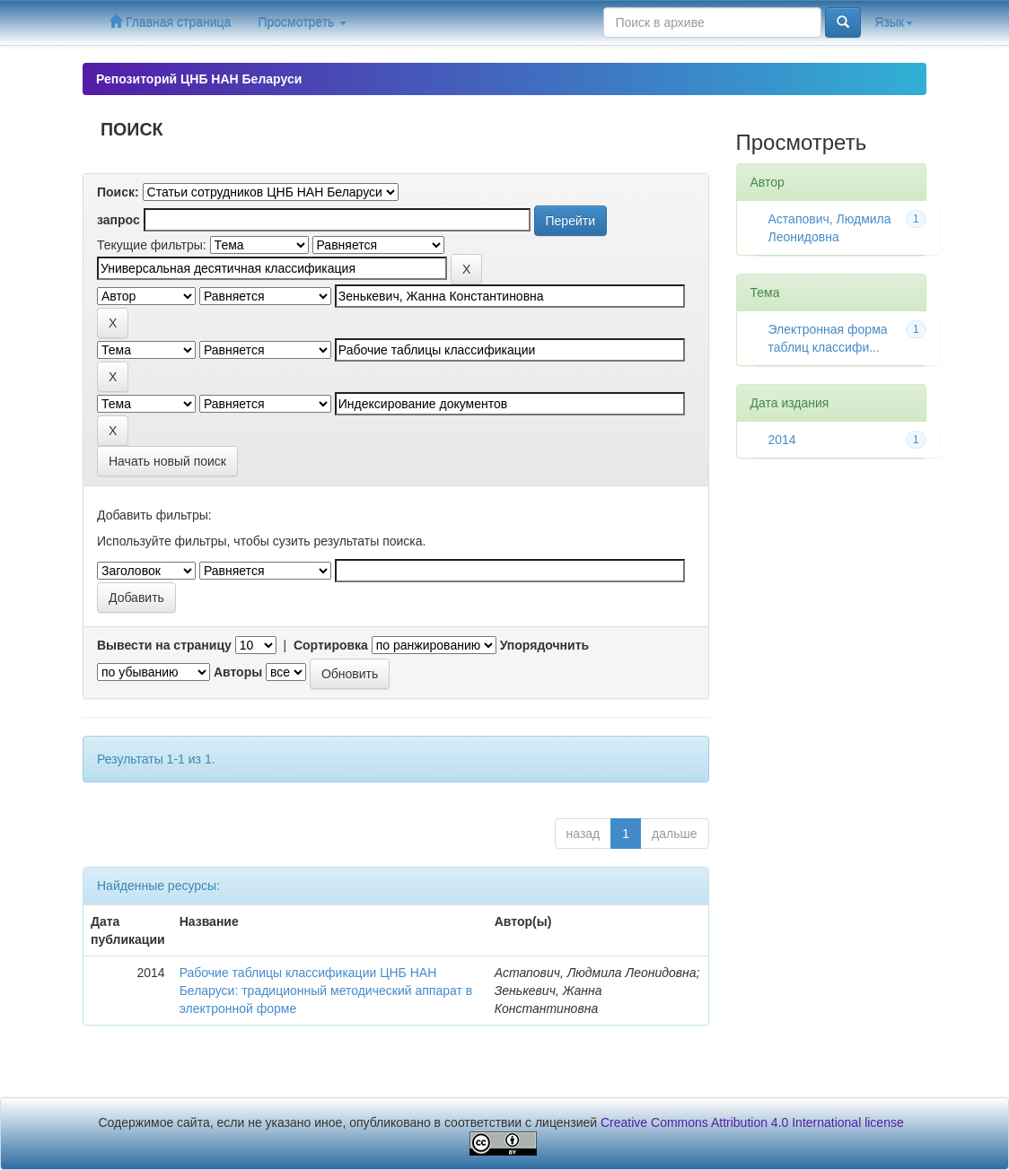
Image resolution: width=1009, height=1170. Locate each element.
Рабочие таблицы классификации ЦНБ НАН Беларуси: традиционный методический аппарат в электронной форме (326, 990)
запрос (118, 220)
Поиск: (118, 192)
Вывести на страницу (164, 645)
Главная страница (170, 22)
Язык (893, 22)
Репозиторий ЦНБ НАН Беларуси (199, 79)
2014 (782, 439)
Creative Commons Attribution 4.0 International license (752, 1122)
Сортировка (331, 645)
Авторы (238, 672)
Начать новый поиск (167, 461)
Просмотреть (302, 22)
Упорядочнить (544, 645)
